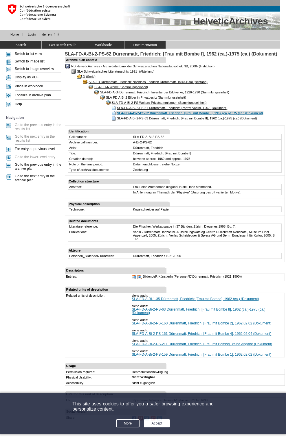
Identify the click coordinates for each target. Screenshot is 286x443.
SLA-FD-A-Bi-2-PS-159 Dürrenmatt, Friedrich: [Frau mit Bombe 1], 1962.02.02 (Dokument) (201, 354)
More (128, 423)
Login (32, 34)
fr (55, 34)
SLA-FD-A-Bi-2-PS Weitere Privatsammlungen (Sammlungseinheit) (159, 102)
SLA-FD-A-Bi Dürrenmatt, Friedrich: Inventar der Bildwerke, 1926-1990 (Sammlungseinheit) (164, 92)
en (50, 34)
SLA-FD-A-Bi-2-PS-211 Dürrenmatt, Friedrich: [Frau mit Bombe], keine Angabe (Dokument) (202, 344)
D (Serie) (89, 76)
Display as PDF (27, 77)
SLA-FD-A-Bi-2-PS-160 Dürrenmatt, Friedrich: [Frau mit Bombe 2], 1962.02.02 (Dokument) (201, 323)
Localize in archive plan (33, 95)
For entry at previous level (35, 149)
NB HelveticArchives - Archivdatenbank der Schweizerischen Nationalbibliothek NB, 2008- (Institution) (142, 66)
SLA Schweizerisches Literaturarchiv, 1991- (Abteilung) (116, 71)
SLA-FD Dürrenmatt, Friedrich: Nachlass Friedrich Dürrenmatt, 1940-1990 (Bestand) (148, 82)
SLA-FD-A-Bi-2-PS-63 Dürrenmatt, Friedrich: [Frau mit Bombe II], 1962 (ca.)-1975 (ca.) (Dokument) (187, 118)
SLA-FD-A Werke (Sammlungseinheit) (121, 87)
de (44, 34)
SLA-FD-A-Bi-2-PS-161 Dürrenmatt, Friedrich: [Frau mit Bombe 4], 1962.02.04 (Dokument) (201, 334)
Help (18, 104)
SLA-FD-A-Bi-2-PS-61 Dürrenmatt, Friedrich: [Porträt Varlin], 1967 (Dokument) (172, 108)
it (58, 34)
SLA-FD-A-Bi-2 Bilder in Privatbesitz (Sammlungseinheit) (146, 97)
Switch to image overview (34, 69)
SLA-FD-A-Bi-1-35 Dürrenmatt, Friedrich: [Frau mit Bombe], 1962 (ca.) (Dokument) (195, 299)
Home (14, 34)
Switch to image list (30, 61)
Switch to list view (28, 54)
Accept (157, 423)
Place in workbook (29, 86)
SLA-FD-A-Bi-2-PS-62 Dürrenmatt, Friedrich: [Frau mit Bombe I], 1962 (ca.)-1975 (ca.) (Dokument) (190, 113)
